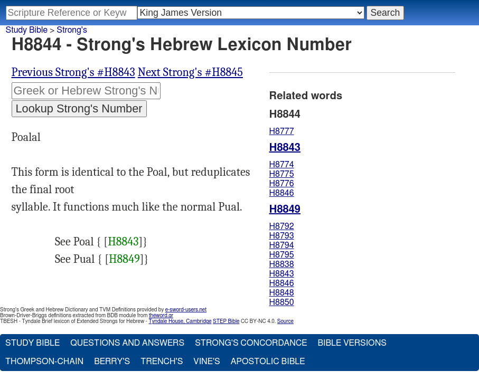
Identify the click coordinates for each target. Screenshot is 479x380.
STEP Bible (226, 321)
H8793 (281, 236)
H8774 (281, 164)
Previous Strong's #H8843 (73, 72)
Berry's (112, 361)
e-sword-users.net (185, 309)
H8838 (281, 264)
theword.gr (161, 315)
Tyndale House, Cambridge (179, 321)
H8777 (281, 131)
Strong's (72, 30)
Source (285, 321)
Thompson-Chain (44, 361)
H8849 (124, 259)
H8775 (281, 174)
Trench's (161, 361)
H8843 (123, 242)
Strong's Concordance (251, 343)
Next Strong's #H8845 (190, 72)
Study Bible (27, 30)
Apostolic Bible (268, 361)
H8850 (281, 302)
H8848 (281, 293)
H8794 (281, 245)
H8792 (281, 226)
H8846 (281, 193)
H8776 (281, 183)
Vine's (206, 361)
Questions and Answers (127, 343)
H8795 (281, 255)
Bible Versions (352, 343)
